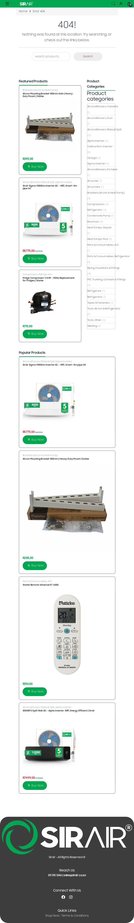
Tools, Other (94, 320)
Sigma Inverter (63, 182)
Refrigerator (45, 274)
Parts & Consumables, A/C (103, 245)
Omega (92, 158)
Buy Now (37, 166)
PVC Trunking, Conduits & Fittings (106, 279)
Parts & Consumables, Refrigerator (108, 256)
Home (23, 11)
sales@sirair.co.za (75, 875)
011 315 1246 (55, 875)
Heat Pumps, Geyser (99, 227)
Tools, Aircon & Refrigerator (103, 308)
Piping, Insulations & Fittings (103, 268)
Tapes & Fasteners (98, 302)
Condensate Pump (98, 215)
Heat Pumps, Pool (97, 239)
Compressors (30, 274)
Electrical (93, 221)
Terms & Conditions (75, 915)
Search (113, 4)
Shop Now (52, 915)
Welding (92, 326)
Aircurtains (93, 187)
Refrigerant (94, 291)
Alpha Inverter (96, 141)
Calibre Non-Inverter (100, 146)
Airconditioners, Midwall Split (39, 182)
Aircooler (93, 181)
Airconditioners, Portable (102, 169)
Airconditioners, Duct (99, 118)
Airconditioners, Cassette (102, 106)
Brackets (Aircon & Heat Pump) (40, 90)
